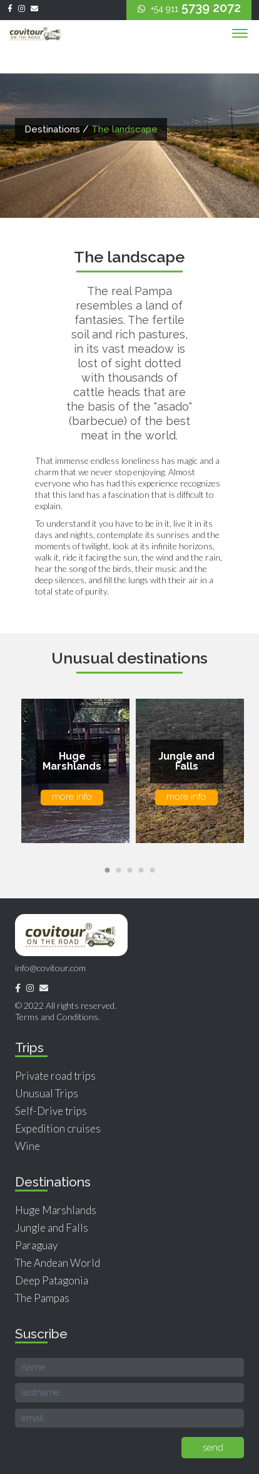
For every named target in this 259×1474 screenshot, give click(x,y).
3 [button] (131, 870)
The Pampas (42, 1298)
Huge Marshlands (55, 1210)
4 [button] (142, 870)
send (213, 1447)
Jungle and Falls (51, 1227)
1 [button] (109, 870)
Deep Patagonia (51, 1280)
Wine (27, 1146)
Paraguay (36, 1245)
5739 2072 (189, 7)
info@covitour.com (50, 967)
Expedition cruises (58, 1128)
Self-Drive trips (51, 1110)
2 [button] (120, 870)
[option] (72, 770)
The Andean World (57, 1262)
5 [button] (154, 870)
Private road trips (55, 1075)
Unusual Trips (46, 1093)
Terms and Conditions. (57, 1016)
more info (72, 796)
